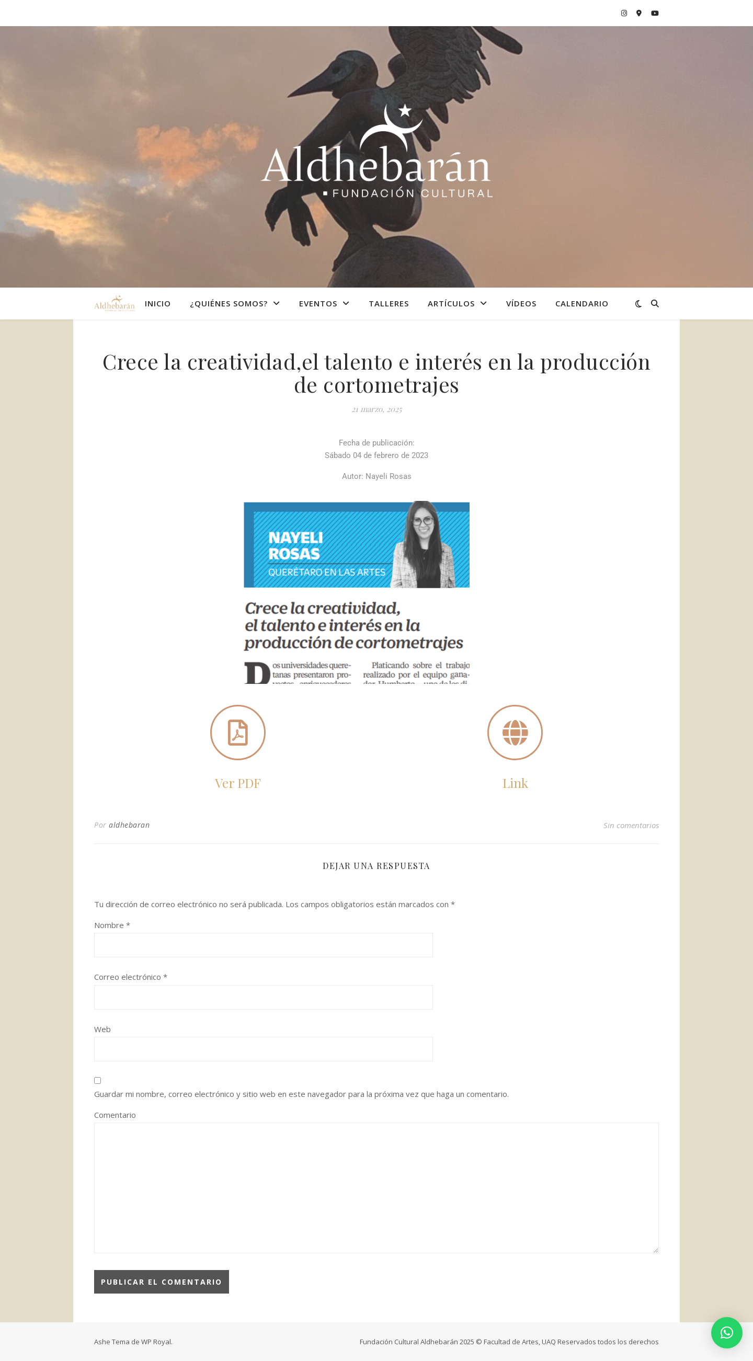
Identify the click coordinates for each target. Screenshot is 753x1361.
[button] (727, 1332)
